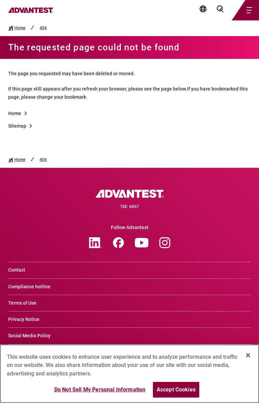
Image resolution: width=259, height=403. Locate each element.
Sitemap (17, 126)
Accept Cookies (176, 393)
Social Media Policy (29, 335)
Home (19, 28)
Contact (16, 270)
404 (43, 28)
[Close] (248, 359)
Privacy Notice (24, 319)
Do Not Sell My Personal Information (100, 393)
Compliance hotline (29, 286)
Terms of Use (22, 303)
